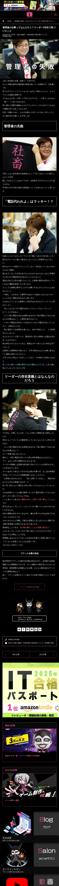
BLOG (13, 35)
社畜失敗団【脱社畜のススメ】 (37, 35)
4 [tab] (33, 749)
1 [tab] (26, 749)
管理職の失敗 (6, 36)
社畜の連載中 (21, 35)
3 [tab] (31, 749)
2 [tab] (28, 749)
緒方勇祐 (17, 639)
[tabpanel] (29, 745)
